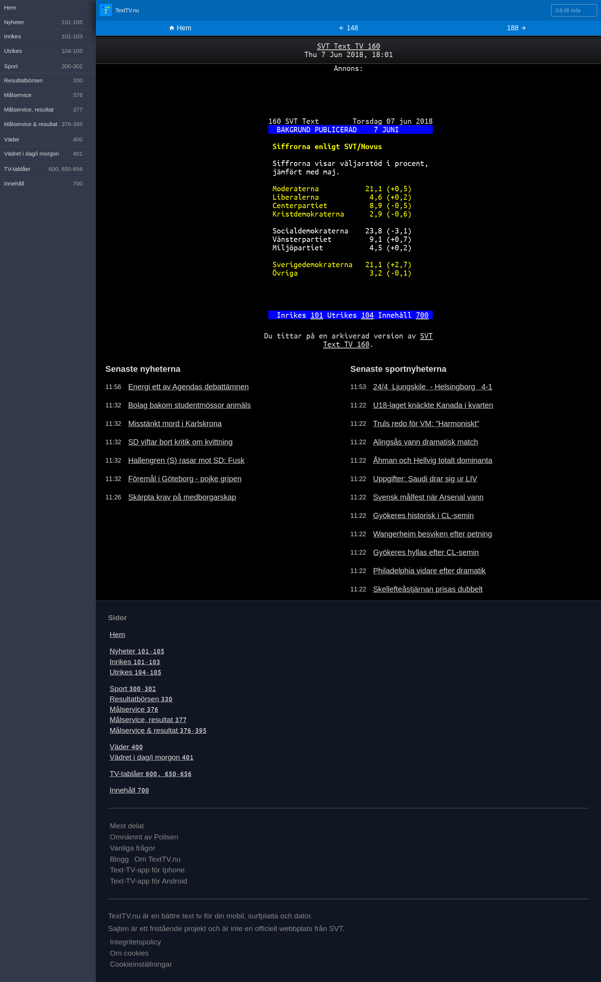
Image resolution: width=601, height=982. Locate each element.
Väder (126, 747)
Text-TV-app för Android (148, 881)
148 (348, 28)
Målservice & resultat (158, 730)
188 (517, 28)
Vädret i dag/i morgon (152, 757)
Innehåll (129, 790)
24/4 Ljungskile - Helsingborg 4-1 (432, 387)
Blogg (119, 859)
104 (367, 314)
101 (316, 314)
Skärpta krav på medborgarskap (182, 497)
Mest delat (127, 826)
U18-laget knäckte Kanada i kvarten (433, 405)
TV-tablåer (151, 774)
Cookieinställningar (141, 964)
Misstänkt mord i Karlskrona (175, 423)
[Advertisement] (348, 91)
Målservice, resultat (148, 720)
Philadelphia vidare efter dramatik (429, 571)
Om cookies (129, 953)
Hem (180, 28)
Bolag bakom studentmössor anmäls (189, 405)
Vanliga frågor (132, 848)
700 (422, 314)
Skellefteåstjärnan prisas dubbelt (428, 589)
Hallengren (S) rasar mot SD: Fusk (186, 460)
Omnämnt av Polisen (144, 837)
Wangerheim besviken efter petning (432, 534)
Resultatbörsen (141, 699)
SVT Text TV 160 (348, 45)
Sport (133, 689)
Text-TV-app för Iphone (147, 870)
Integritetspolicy (135, 942)
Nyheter (137, 651)
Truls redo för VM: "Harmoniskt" (426, 423)
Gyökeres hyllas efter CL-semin (426, 552)
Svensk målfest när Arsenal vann (428, 497)
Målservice (134, 709)
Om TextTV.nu (158, 859)
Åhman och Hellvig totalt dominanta (432, 460)
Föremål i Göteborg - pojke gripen (184, 479)
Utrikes (135, 672)
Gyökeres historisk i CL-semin (423, 515)
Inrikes (135, 662)
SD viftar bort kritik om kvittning (180, 442)
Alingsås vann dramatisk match (425, 442)
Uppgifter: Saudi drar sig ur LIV (425, 479)
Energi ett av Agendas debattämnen (188, 387)
